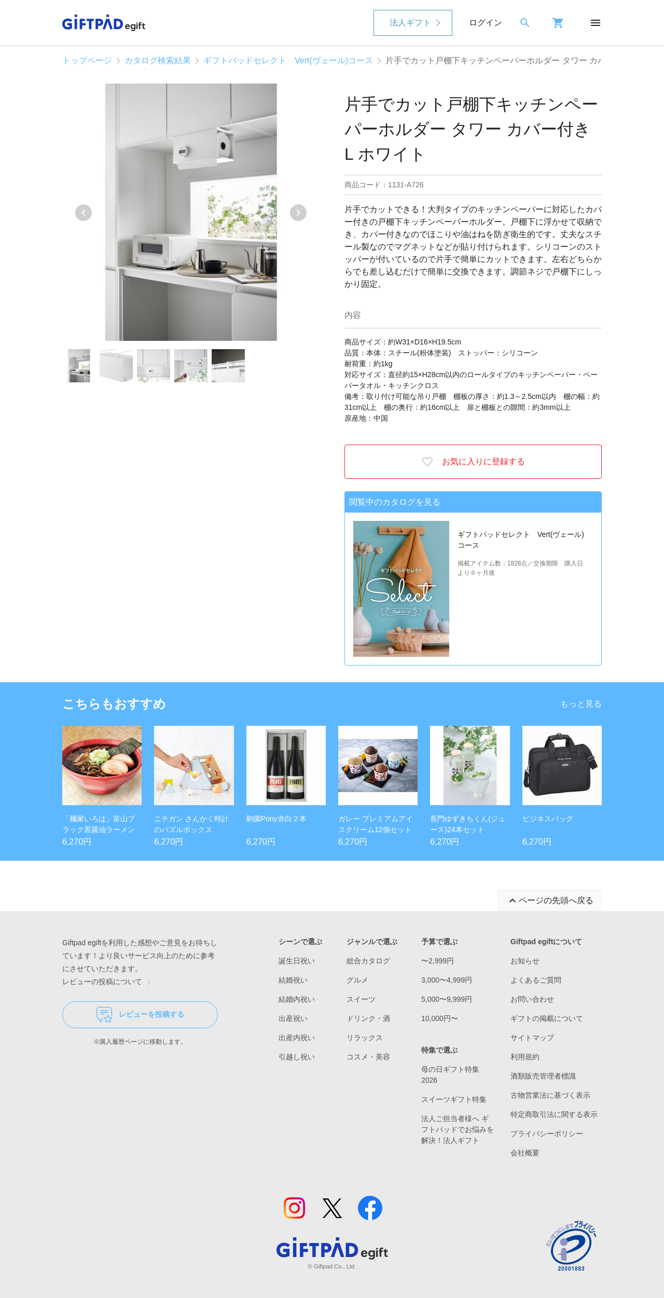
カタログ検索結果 (158, 60)
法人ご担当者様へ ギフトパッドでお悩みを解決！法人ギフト (457, 1129)
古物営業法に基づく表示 (550, 1095)
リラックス (365, 1037)
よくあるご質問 (535, 980)
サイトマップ (532, 1037)
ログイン (485, 22)
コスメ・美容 (368, 1057)
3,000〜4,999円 (446, 980)
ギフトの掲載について (546, 1018)
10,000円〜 (439, 1018)
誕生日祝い (297, 961)
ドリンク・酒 (368, 1018)
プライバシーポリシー (546, 1133)
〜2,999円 (437, 961)
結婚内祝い (297, 999)
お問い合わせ (532, 999)
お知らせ (525, 961)
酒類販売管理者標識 (543, 1076)
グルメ (357, 980)
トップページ (87, 60)
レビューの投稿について (108, 982)
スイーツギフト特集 (454, 1099)
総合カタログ (368, 961)
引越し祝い (297, 1057)
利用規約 (525, 1057)
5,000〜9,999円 (446, 999)
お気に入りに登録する (473, 461)
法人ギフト (410, 22)
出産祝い (293, 1018)
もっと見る (581, 703)
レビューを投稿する (140, 1015)
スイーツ (361, 999)
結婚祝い (293, 980)
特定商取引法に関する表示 (554, 1114)
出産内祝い (297, 1037)
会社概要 (525, 1153)
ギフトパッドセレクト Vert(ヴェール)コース (288, 60)
